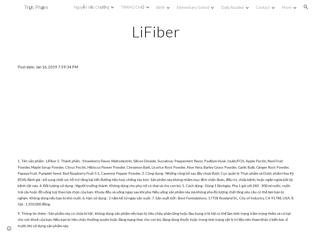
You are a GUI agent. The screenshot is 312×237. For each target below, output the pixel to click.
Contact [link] (263, 7)
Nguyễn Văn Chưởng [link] (91, 7)
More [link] (287, 7)
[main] (156, 31)
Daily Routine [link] (232, 7)
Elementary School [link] (193, 7)
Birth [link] (160, 7)
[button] (306, 7)
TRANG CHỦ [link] (132, 7)
